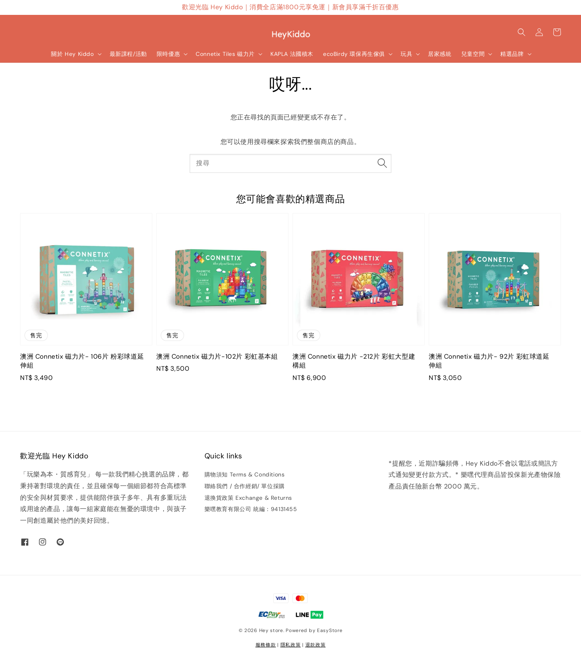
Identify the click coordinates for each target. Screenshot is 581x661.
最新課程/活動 (128, 53)
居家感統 (439, 53)
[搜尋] (382, 163)
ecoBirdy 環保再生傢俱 (354, 53)
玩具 (406, 53)
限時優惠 (168, 53)
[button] (521, 32)
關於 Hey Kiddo (72, 53)
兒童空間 (473, 53)
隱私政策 (290, 645)
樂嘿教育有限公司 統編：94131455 (251, 509)
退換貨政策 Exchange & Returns (248, 497)
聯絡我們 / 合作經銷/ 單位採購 (245, 486)
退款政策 (315, 645)
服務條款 (266, 645)
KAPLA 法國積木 (291, 53)
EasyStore (329, 630)
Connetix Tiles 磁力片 (225, 53)
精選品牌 (512, 53)
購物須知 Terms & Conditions (245, 474)
